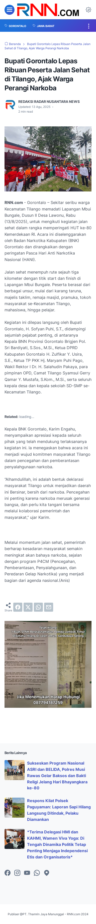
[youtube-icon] (27, 873)
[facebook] (17, 607)
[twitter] (28, 607)
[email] (48, 607)
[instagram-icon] (17, 873)
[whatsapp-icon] (37, 873)
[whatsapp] (38, 607)
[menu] (10, 10)
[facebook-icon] (8, 873)
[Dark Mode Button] (88, 10)
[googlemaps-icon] (47, 873)
